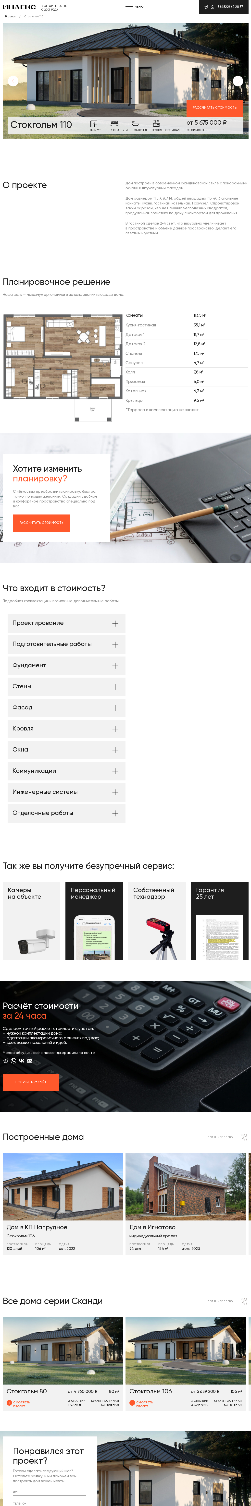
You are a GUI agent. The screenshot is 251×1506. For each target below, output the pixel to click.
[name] (49, 1389)
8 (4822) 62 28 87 (230, 7)
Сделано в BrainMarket (78, 1499)
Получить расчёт (30, 979)
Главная (8, 16)
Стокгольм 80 (27, 1289)
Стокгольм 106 (150, 1289)
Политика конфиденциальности (28, 1499)
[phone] (49, 1401)
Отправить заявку (36, 1430)
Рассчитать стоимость (215, 107)
